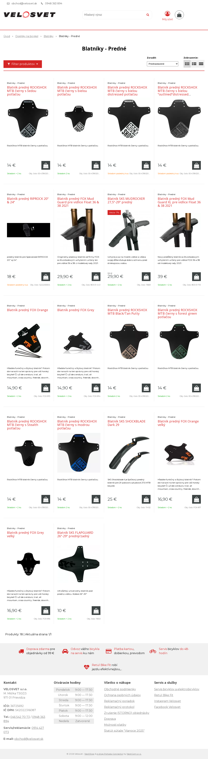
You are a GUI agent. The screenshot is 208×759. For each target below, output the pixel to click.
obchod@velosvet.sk (24, 3)
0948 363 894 (53, 3)
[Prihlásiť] (167, 15)
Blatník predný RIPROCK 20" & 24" (28, 200)
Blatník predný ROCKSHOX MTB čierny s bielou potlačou (77, 90)
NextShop (89, 754)
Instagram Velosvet (167, 701)
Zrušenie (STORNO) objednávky (126, 713)
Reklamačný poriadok (119, 701)
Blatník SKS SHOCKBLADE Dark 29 (126, 423)
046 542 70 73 (20, 717)
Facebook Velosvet (167, 707)
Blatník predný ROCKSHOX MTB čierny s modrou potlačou (77, 424)
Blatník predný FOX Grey (75, 310)
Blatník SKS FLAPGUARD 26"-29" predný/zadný (75, 534)
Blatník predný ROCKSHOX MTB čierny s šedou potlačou (26, 90)
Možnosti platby (115, 724)
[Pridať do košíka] (45, 165)
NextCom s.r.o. (134, 754)
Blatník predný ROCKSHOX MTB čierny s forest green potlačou (177, 313)
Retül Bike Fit (163, 695)
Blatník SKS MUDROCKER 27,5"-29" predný (126, 200)
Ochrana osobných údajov (122, 695)
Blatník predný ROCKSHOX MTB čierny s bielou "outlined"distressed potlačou (177, 92)
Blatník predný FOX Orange (27, 310)
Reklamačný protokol (119, 707)
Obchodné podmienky (120, 689)
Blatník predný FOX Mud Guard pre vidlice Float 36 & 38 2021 (78, 202)
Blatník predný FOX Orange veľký (178, 423)
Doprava (110, 719)
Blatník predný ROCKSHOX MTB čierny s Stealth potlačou (26, 424)
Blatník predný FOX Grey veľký (25, 534)
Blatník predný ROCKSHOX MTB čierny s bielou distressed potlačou (127, 90)
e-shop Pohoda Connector (110, 754)
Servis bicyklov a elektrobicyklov (176, 689)
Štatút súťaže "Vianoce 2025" (124, 730)
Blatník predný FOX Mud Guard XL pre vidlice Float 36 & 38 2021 (179, 202)
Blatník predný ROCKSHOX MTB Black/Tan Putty (127, 311)
